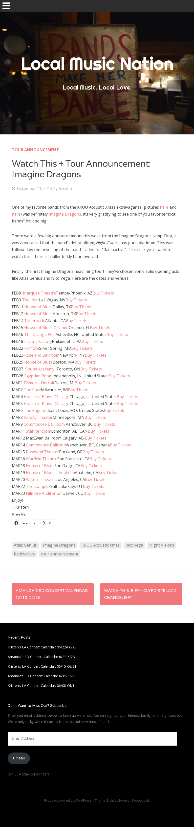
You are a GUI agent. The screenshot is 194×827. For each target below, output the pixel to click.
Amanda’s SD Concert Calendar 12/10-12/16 (52, 594)
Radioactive (24, 554)
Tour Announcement (35, 149)
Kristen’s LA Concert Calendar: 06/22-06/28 (42, 647)
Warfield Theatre (41, 458)
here (164, 207)
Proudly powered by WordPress (68, 800)
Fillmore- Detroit (39, 383)
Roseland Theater (42, 452)
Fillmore (31, 348)
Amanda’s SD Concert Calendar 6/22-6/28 (41, 656)
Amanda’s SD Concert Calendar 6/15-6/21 (41, 676)
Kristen (65, 188)
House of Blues (38, 307)
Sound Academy (39, 369)
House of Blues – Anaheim (50, 472)
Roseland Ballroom (41, 355)
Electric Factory (38, 341)
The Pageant (36, 410)
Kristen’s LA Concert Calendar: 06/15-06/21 (42, 666)
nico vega (134, 545)
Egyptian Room (38, 376)
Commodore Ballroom (44, 424)
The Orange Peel (40, 334)
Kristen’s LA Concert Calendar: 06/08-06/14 (42, 685)
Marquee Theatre (39, 293)
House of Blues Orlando (46, 327)
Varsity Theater (38, 417)
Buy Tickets (103, 293)
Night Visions (161, 545)
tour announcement (59, 554)
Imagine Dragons (64, 214)
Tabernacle (34, 320)
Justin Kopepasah (136, 800)
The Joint (30, 300)
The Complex (38, 486)
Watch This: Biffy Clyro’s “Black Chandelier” (140, 594)
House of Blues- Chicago (46, 396)
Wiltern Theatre (41, 479)
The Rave (32, 389)
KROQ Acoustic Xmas (101, 545)
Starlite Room (38, 431)
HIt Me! (19, 758)
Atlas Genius (25, 545)
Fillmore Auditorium (44, 493)
